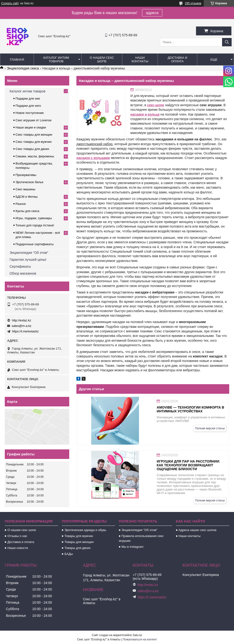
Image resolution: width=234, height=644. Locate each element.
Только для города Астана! (35, 225)
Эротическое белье (29, 182)
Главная (17, 59)
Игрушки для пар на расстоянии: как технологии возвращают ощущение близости (188, 465)
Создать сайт (10, 3)
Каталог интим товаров (56, 59)
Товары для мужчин (78, 536)
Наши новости (17, 548)
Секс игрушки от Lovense (34, 120)
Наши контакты (140, 59)
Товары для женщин (79, 542)
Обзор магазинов (23, 273)
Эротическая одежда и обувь (85, 530)
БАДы (68, 554)
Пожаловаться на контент (140, 639)
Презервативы (26, 175)
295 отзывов (193, 3)
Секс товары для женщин (34, 134)
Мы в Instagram (133, 546)
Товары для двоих (77, 548)
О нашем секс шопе (102, 59)
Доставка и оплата (177, 59)
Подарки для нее (28, 98)
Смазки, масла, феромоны (35, 156)
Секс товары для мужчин (34, 142)
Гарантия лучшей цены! (28, 259)
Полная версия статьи (210, 428)
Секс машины (25, 189)
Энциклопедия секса (23, 68)
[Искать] (227, 42)
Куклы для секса (27, 211)
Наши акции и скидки (31, 127)
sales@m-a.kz (22, 326)
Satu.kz (137, 635)
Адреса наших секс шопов (198, 530)
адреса (152, 13)
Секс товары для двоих (32, 149)
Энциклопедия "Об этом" (29, 253)
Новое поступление (30, 113)
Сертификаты (20, 266)
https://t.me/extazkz (25, 331)
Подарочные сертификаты (34, 244)
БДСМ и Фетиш (26, 196)
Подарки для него (28, 105)
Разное (21, 204)
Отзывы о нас (17, 536)
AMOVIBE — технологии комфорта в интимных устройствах (190, 409)
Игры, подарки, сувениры (34, 218)
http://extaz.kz (21, 320)
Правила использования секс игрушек (141, 538)
